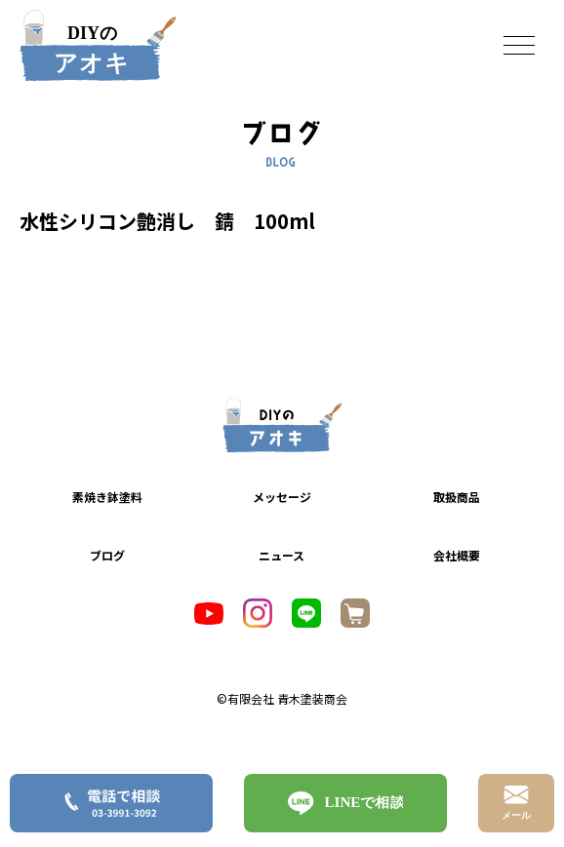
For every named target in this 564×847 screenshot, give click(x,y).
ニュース (281, 555)
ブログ (107, 555)
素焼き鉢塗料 (107, 496)
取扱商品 (456, 496)
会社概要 (456, 555)
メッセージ (282, 496)
